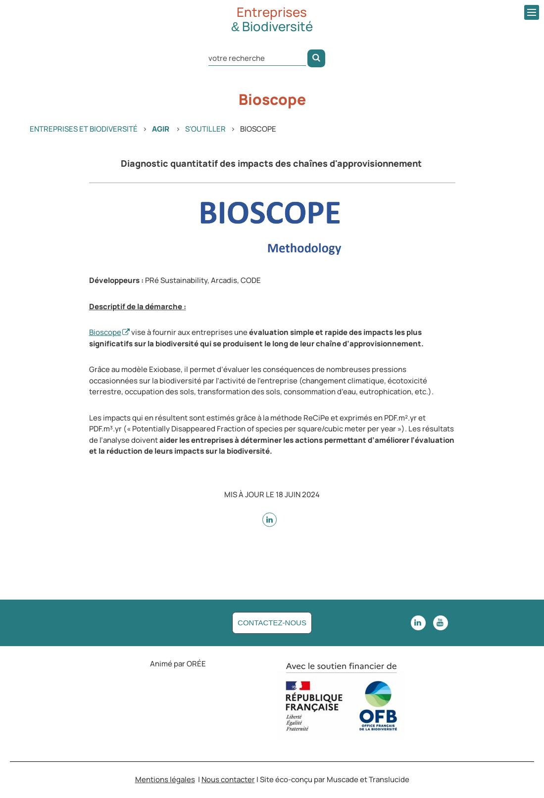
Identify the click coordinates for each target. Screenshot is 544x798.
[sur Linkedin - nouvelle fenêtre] (269, 520)
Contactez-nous (272, 622)
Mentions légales (165, 780)
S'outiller (205, 129)
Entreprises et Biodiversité (84, 129)
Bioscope (105, 332)
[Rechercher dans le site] (257, 57)
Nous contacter (228, 780)
